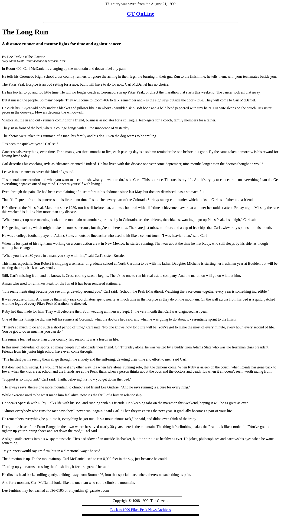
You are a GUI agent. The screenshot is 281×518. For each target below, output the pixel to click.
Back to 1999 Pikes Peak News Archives (140, 510)
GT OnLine (140, 14)
